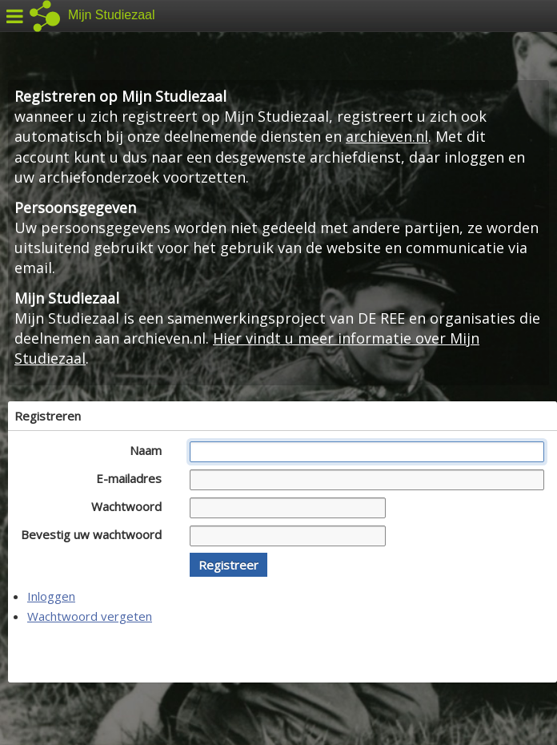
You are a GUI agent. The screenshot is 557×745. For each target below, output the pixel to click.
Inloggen (51, 596)
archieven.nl (387, 136)
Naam (150, 450)
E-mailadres (133, 478)
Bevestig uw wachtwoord (95, 534)
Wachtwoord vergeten (89, 616)
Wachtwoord (130, 506)
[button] (228, 565)
